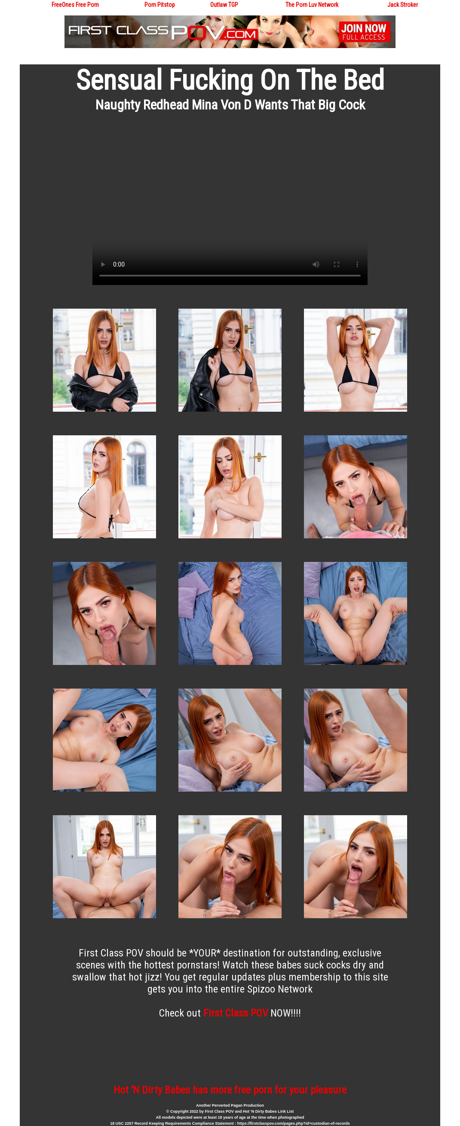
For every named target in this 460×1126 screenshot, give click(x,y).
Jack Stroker (402, 4)
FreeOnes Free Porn (75, 4)
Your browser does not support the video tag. (230, 208)
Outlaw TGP (224, 4)
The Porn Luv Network (311, 4)
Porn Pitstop (159, 4)
